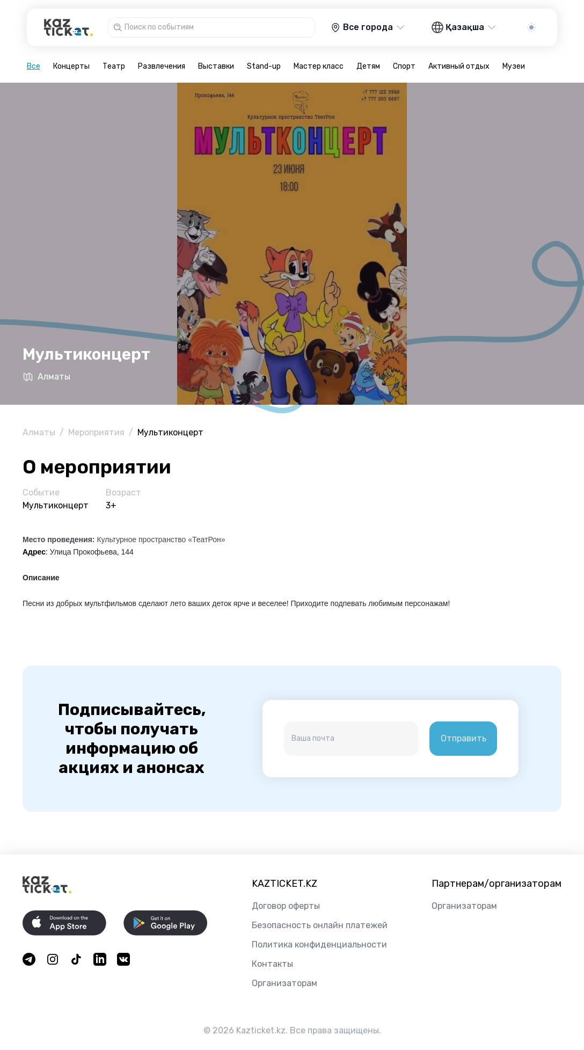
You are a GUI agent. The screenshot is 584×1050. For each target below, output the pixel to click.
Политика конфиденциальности (319, 944)
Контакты (272, 964)
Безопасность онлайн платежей (320, 925)
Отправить (463, 738)
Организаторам (284, 983)
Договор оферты (286, 906)
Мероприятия (96, 432)
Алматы (39, 432)
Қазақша (464, 27)
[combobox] (218, 27)
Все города (368, 27)
